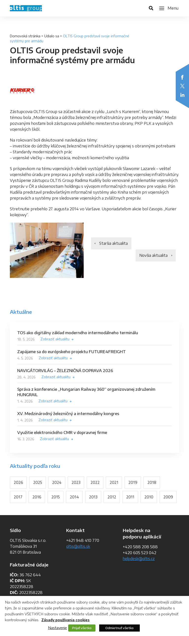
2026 (18, 482)
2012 (112, 497)
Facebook (182, 77)
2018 (152, 482)
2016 (36, 497)
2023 (76, 482)
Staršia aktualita (114, 243)
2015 (55, 497)
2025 (37, 482)
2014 (74, 497)
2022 (95, 482)
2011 (131, 497)
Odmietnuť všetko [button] (119, 628)
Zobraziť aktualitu (54, 339)
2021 (114, 482)
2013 (93, 497)
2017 (18, 497)
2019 (133, 482)
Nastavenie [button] (57, 627)
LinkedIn (182, 94)
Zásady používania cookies (65, 620)
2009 (18, 512)
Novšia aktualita (153, 255)
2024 (57, 482)
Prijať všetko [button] (82, 628)
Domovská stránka (25, 36)
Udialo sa (51, 36)
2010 (149, 497)
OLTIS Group (26, 8)
